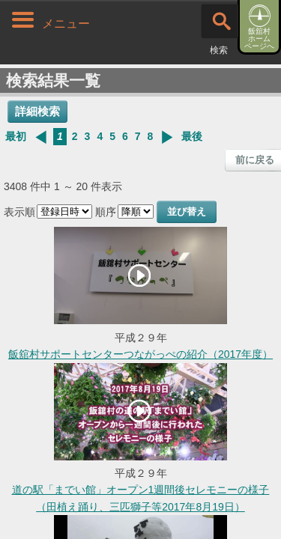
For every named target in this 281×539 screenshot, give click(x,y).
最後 (191, 136)
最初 (15, 136)
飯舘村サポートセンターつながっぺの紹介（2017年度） (140, 354)
